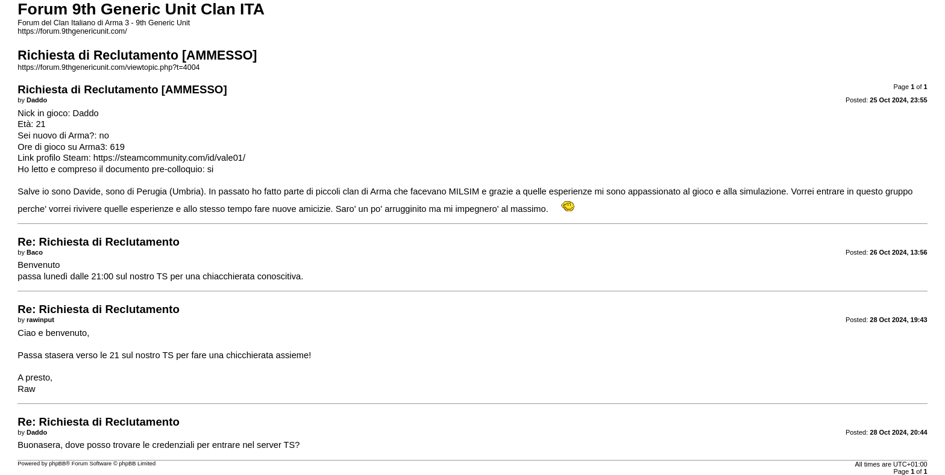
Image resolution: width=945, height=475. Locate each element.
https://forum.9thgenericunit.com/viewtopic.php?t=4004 (108, 67)
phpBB (57, 464)
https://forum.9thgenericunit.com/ (72, 31)
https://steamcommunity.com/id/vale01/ (169, 158)
